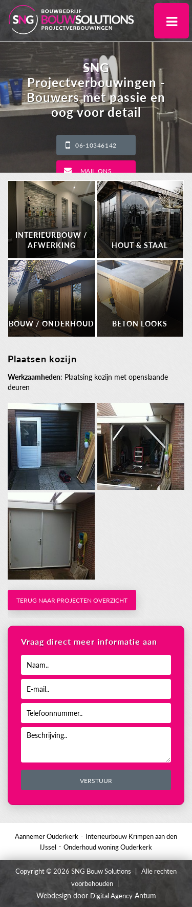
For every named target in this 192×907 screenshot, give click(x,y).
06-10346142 (96, 145)
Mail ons (96, 171)
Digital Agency (111, 896)
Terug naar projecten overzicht (71, 600)
